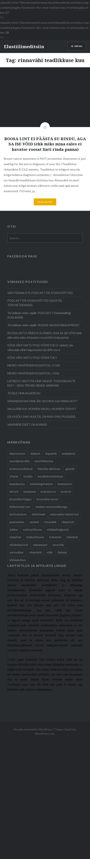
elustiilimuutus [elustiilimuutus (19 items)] (44, 461)
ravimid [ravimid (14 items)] (34, 522)
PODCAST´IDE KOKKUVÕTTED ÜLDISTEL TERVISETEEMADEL (34, 303)
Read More (45, 202)
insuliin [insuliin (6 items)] (27, 476)
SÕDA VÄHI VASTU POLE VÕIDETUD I (32, 357)
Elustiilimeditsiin (24, 46)
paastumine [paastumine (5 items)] (17, 522)
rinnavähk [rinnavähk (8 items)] (50, 522)
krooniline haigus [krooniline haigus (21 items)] (21, 499)
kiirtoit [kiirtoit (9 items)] (14, 491)
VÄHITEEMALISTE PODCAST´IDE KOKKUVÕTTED (40, 293)
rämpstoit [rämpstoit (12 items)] (67, 522)
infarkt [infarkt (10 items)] (14, 476)
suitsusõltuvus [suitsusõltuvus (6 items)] (32, 529)
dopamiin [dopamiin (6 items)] (51, 453)
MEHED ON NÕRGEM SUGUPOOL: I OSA (33, 373)
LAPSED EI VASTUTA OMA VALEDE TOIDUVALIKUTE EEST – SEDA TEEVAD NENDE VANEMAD (41, 383)
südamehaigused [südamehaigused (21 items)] (57, 529)
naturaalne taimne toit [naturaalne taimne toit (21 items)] (64, 514)
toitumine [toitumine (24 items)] (55, 537)
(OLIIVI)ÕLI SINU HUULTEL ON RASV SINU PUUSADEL (41, 416)
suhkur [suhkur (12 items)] (14, 529)
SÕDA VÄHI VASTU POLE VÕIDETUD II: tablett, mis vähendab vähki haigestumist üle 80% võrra (40, 347)
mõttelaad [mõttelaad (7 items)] (38, 514)
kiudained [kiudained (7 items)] (29, 491)
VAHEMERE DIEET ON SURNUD (27, 424)
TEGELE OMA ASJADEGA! (24, 393)
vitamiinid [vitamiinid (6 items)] (35, 552)
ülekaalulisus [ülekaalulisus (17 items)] (18, 560)
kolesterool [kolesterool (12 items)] (48, 491)
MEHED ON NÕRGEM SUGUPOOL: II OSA (33, 365)
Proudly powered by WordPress (33, 729)
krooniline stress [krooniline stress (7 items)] (47, 499)
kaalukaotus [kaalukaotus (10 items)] (17, 484)
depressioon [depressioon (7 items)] (17, 453)
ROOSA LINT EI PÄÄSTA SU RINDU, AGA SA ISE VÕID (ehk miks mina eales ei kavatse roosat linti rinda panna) (44, 335)
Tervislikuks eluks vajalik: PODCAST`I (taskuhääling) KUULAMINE (39, 315)
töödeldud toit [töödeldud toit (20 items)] (19, 544)
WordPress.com (45, 733)
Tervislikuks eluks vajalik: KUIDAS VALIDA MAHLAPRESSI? (43, 325)
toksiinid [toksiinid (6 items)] (72, 537)
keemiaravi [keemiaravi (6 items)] (65, 484)
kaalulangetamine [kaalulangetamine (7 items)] (41, 484)
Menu (78, 46)
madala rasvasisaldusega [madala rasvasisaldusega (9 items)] (51, 506)
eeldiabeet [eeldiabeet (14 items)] (68, 453)
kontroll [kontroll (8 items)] (66, 491)
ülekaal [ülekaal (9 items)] (62, 552)
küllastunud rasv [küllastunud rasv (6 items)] (20, 506)
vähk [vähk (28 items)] (50, 552)
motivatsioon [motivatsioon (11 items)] (18, 514)
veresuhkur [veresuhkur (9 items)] (17, 552)
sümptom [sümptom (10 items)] (15, 537)
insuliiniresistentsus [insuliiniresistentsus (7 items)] (50, 476)
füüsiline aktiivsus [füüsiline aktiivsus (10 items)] (49, 468)
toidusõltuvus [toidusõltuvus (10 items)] (35, 537)
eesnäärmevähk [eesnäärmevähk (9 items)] (19, 461)
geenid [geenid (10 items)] (70, 468)
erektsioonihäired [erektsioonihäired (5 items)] (21, 468)
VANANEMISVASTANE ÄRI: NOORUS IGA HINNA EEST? (42, 401)
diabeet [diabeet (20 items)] (35, 453)
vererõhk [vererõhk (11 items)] (58, 544)
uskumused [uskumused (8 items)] (40, 544)
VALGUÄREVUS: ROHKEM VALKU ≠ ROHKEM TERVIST (41, 409)
